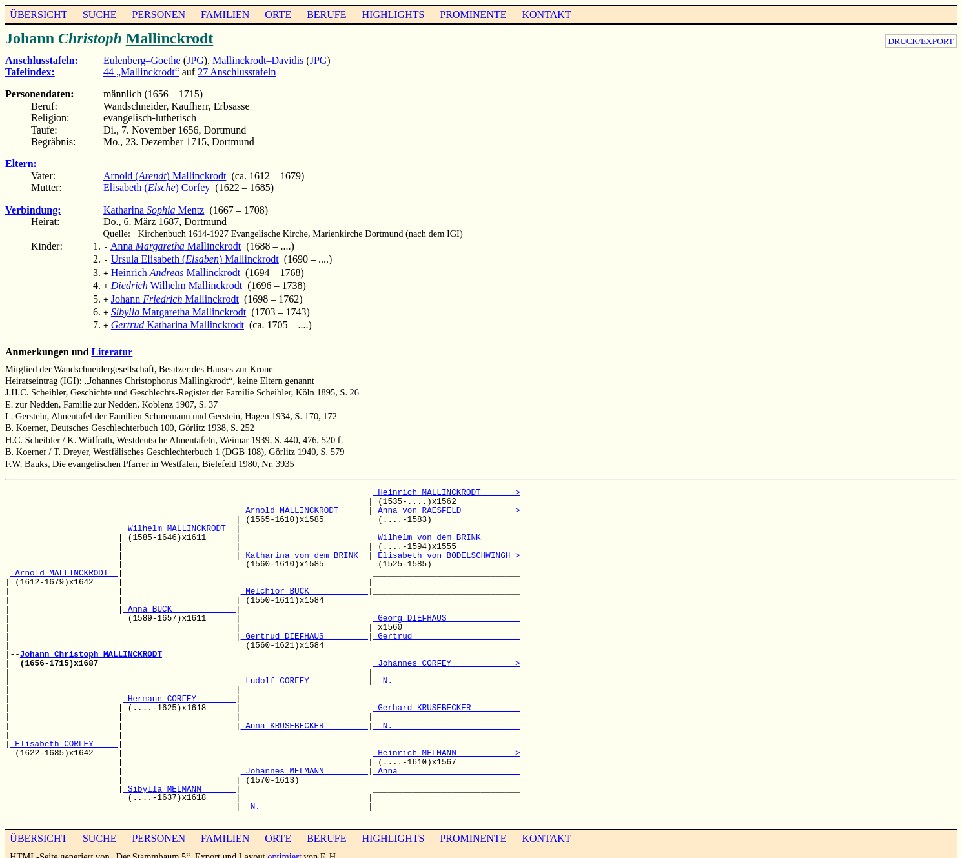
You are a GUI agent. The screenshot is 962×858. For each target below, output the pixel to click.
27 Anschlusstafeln (237, 71)
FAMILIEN (225, 14)
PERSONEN (158, 14)
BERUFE (326, 14)
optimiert (284, 848)
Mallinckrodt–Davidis (257, 60)
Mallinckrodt (170, 38)
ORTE (278, 14)
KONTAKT (546, 14)
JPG (195, 60)
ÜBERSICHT (38, 14)
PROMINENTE (473, 14)
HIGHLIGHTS (393, 14)
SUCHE (99, 14)
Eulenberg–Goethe (142, 60)
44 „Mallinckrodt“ (141, 71)
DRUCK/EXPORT (921, 41)
